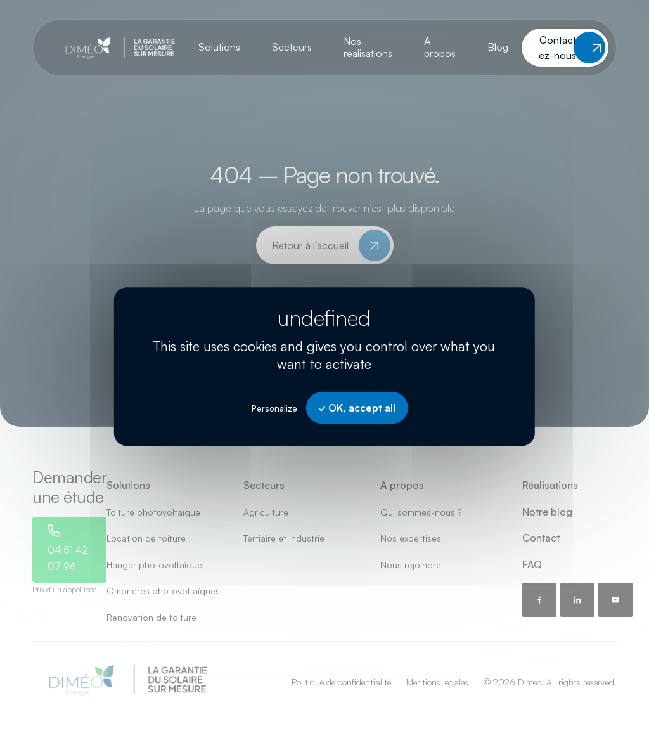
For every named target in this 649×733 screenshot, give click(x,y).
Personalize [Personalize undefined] (274, 408)
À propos (440, 47)
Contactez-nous (557, 48)
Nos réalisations (368, 47)
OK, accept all (357, 407)
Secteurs (292, 47)
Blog (497, 47)
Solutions (219, 47)
